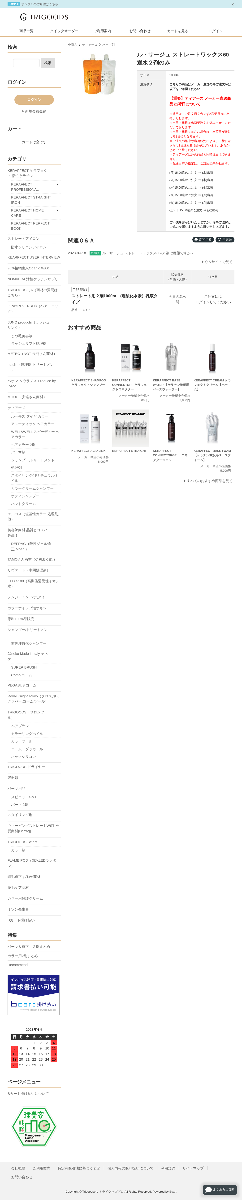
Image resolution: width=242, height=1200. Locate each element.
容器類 (13, 778)
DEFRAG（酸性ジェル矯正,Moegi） (31, 546)
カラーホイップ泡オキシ (27, 608)
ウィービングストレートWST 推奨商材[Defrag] (33, 828)
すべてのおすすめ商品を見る (210, 481)
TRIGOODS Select (22, 842)
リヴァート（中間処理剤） (29, 570)
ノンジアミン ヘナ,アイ (26, 597)
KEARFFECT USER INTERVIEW (34, 257)
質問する (203, 239)
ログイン (215, 31)
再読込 (225, 239)
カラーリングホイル (27, 734)
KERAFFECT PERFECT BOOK (30, 226)
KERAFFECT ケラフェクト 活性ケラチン (27, 173)
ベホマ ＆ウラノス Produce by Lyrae (32, 383)
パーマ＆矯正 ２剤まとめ (29, 947)
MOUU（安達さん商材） (27, 397)
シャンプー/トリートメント (28, 632)
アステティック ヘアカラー (33, 424)
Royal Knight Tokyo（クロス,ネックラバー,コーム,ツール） (34, 699)
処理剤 (16, 468)
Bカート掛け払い (21, 920)
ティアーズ (89, 45)
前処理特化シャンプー (29, 643)
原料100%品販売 (21, 619)
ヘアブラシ (20, 726)
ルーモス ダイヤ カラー (29, 416)
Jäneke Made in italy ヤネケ (28, 656)
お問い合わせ (140, 31)
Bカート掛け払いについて (28, 1094)
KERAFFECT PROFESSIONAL (25, 187)
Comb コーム (21, 675)
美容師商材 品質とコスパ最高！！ (28, 532)
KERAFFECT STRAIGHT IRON (31, 200)
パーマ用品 (16, 788)
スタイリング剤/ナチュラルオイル (34, 478)
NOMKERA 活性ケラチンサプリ (33, 279)
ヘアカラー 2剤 (23, 445)
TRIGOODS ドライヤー (26, 767)
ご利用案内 (102, 31)
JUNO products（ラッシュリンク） (29, 325)
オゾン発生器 (18, 909)
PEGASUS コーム (22, 685)
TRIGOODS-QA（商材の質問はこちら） (33, 292)
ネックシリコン (23, 757)
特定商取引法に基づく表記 (79, 1168)
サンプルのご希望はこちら (39, 4)
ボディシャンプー (25, 496)
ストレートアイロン (23, 239)
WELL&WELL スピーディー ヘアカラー (35, 434)
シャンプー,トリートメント (33, 460)
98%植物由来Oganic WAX (28, 268)
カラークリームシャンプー (32, 488)
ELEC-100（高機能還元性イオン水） (33, 583)
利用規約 (168, 1168)
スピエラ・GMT (24, 797)
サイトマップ (193, 1168)
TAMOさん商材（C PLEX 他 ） (32, 559)
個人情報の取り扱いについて (131, 1168)
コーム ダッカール (27, 749)
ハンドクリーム (23, 504)
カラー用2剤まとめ (23, 956)
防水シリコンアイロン (29, 247)
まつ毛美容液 (21, 336)
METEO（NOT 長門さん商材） (32, 354)
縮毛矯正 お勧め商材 (24, 877)
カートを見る (177, 31)
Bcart (173, 1191)
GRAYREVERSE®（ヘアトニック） (33, 308)
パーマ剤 (108, 45)
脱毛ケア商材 (18, 887)
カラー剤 (18, 850)
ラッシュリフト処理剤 (29, 343)
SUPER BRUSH (24, 667)
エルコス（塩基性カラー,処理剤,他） (33, 516)
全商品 (72, 45)
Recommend (18, 965)
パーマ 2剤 (19, 805)
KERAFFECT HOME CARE (27, 213)
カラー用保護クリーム (25, 898)
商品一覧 (26, 31)
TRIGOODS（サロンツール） (28, 715)
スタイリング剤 (20, 815)
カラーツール (21, 741)
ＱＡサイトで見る (219, 262)
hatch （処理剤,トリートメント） (31, 367)
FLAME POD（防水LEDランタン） (32, 863)
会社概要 (18, 1168)
